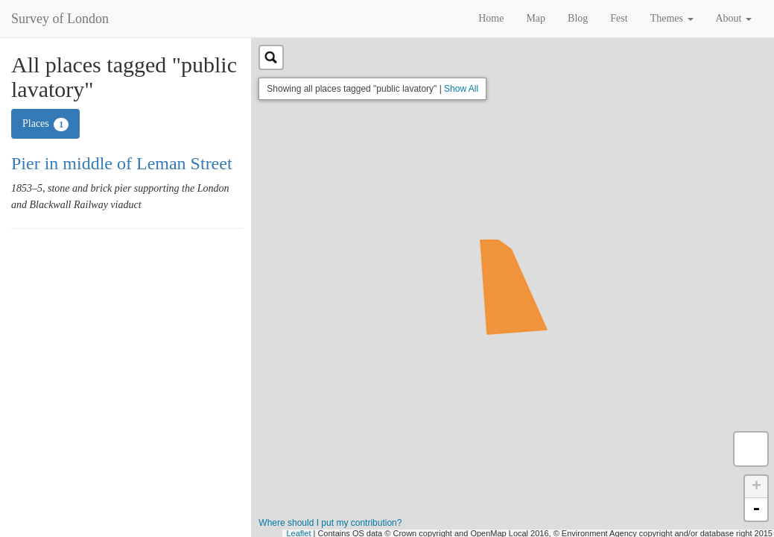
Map (535, 18)
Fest (618, 18)
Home (491, 18)
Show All (461, 89)
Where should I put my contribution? (330, 523)
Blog (578, 18)
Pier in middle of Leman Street (121, 163)
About (734, 18)
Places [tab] (45, 124)
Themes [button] (672, 18)
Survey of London (60, 18)
